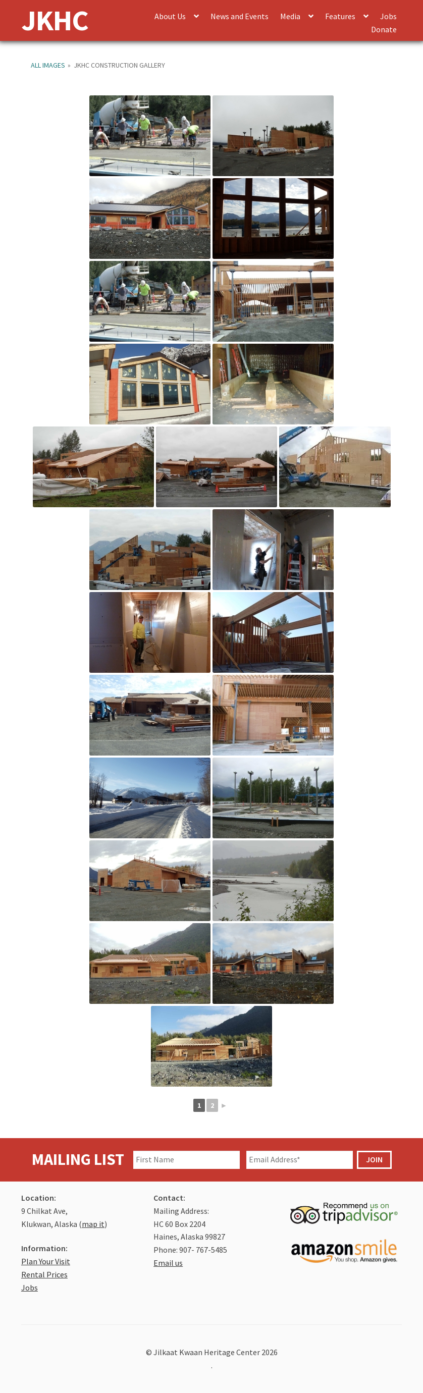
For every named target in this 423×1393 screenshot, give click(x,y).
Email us (168, 1263)
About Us (170, 16)
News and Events (239, 16)
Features (340, 16)
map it (93, 1224)
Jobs (388, 16)
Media (290, 16)
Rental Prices (44, 1274)
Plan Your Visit (45, 1261)
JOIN (374, 1159)
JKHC (54, 20)
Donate (384, 29)
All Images (48, 65)
